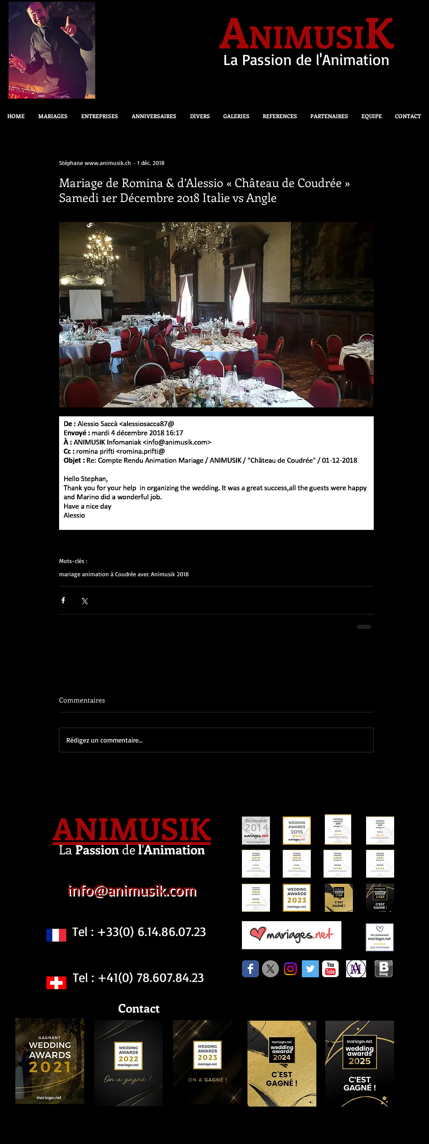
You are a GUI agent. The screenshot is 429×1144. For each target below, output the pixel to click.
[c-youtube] (330, 968)
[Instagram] (290, 968)
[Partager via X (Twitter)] (84, 600)
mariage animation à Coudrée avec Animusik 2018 (124, 574)
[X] (270, 968)
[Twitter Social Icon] (310, 968)
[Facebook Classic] (250, 968)
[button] (197, 116)
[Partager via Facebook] (63, 600)
